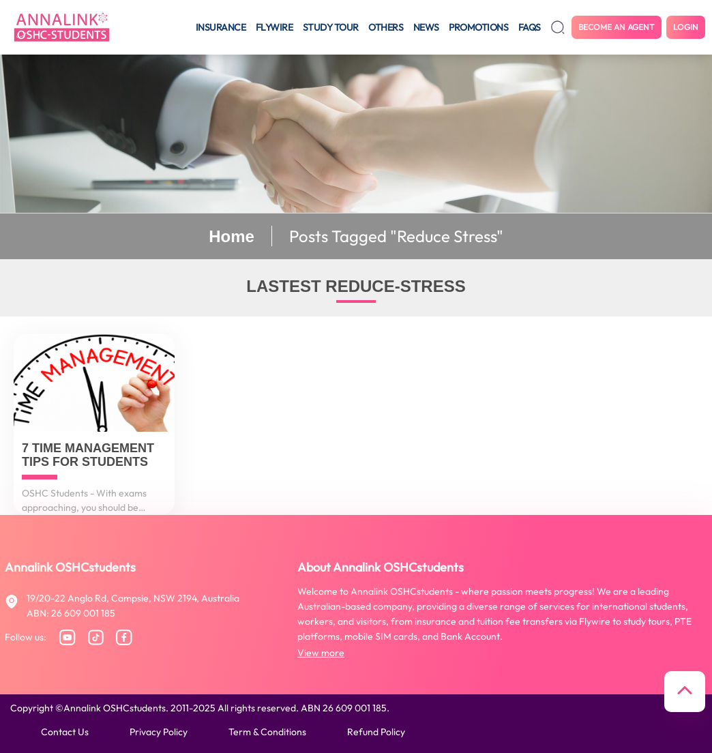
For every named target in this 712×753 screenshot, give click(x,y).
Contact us (65, 732)
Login (685, 27)
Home (231, 236)
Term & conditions (267, 732)
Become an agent (616, 27)
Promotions (478, 27)
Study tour (331, 27)
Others (385, 27)
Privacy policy (159, 732)
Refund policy (376, 732)
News (426, 27)
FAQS (529, 27)
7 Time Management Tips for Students (88, 455)
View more (320, 653)
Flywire (274, 27)
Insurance (221, 27)
